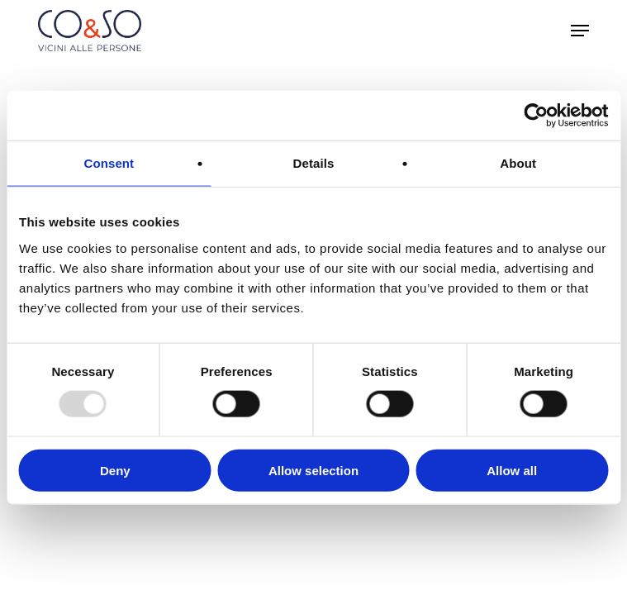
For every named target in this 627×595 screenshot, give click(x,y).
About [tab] (518, 163)
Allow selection (313, 470)
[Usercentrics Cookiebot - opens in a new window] (535, 115)
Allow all (512, 470)
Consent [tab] (108, 163)
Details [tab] (314, 163)
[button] (580, 30)
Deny (115, 470)
